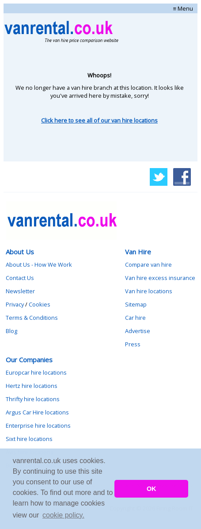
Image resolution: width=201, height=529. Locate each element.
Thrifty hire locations (33, 399)
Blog (11, 331)
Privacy (15, 304)
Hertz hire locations (31, 386)
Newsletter (20, 291)
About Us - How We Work (39, 264)
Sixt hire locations (29, 439)
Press (132, 344)
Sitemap (136, 304)
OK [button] (151, 488)
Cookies (39, 304)
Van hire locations (148, 291)
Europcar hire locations (36, 372)
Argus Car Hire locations (37, 412)
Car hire (135, 318)
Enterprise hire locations (38, 425)
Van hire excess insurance (160, 278)
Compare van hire (148, 264)
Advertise (137, 331)
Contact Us (20, 278)
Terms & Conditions (32, 318)
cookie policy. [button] (63, 515)
